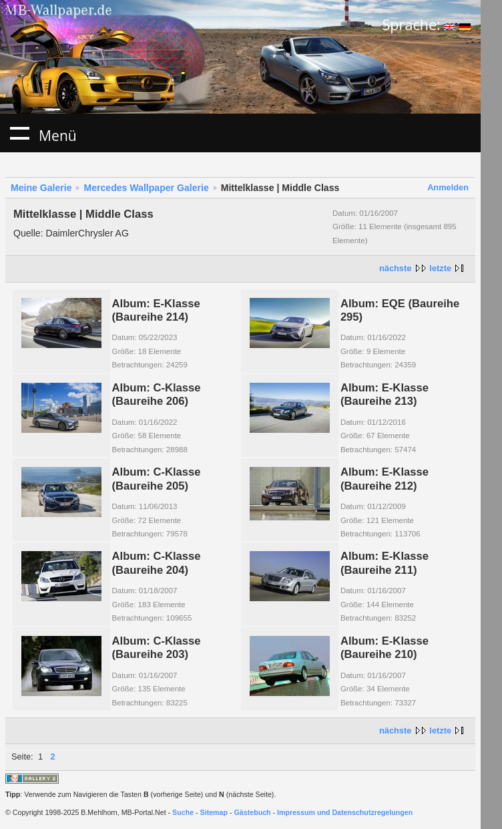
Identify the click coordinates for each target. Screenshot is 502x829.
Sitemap (214, 812)
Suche (183, 812)
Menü (19, 133)
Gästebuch (252, 812)
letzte (440, 268)
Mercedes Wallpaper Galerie (145, 187)
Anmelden (448, 187)
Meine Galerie (41, 187)
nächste (395, 268)
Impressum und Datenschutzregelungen (345, 812)
